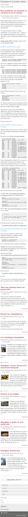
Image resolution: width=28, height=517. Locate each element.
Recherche (5, 485)
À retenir (4, 488)
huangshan (8, 341)
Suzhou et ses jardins (10, 394)
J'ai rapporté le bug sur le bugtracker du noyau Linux (13, 279)
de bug (14, 109)
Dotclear (24, 515)
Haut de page (4, 497)
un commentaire (5, 362)
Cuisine (25, 292)
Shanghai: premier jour (10, 451)
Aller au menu (5, 4)
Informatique (24, 16)
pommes (5, 293)
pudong (7, 455)
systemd (11, 17)
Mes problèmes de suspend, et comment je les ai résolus (14, 12)
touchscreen (16, 17)
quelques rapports (8, 109)
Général (24, 340)
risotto (4, 318)
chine (4, 341)
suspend (7, 17)
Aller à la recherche (7, 6)
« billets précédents (11, 479)
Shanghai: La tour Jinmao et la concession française (14, 367)
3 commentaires (5, 391)
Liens (3, 494)
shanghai (8, 372)
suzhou (7, 398)
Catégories (5, 491)
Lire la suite (24, 308)
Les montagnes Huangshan (12, 337)
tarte (8, 293)
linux (4, 17)
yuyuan (11, 428)
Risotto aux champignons (12, 314)
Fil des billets (6, 509)
